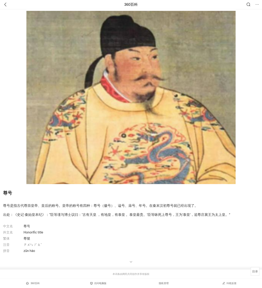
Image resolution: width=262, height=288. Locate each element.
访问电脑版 (98, 283)
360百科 (131, 4)
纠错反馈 (229, 283)
